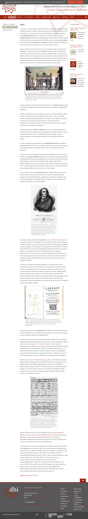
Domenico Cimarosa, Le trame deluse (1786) (77, 46)
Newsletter (73, 59)
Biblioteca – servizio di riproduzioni (76, 75)
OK (75, 2)
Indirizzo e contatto (9, 24)
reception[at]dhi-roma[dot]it (32, 504)
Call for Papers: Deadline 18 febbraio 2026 (77, 29)
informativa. (11, 3)
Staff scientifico (7, 30)
